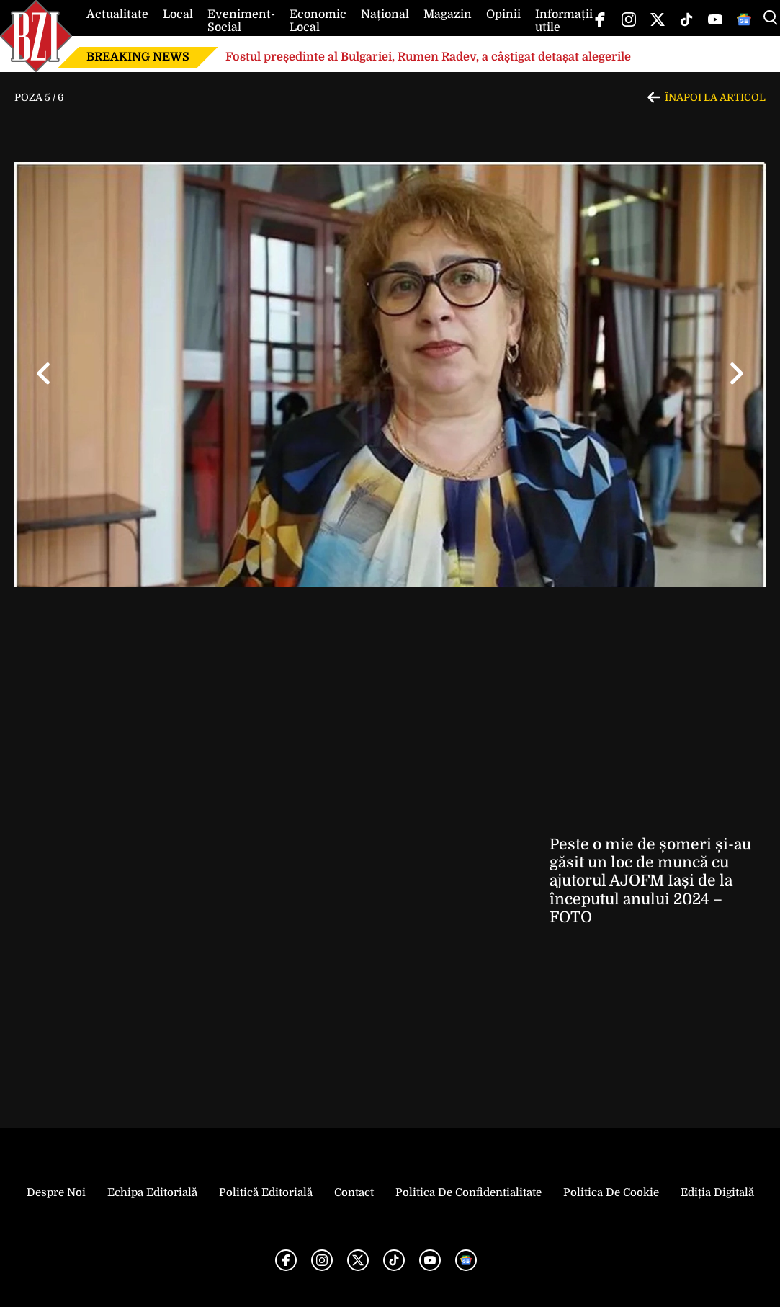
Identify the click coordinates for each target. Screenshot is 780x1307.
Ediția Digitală (717, 1192)
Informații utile (564, 21)
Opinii (503, 14)
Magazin (447, 14)
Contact (354, 1192)
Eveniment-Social (241, 21)
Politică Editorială (266, 1192)
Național (385, 14)
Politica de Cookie (611, 1192)
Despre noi (56, 1192)
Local (178, 14)
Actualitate (117, 14)
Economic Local (318, 21)
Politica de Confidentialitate (468, 1192)
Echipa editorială (152, 1192)
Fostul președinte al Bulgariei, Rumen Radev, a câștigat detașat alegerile (428, 56)
